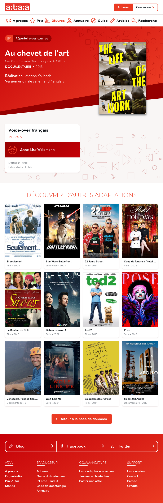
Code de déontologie (51, 485)
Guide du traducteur (51, 476)
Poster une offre (90, 481)
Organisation (14, 476)
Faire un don (136, 471)
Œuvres (55, 20)
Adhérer (123, 7)
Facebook (82, 446)
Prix (36, 20)
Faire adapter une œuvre (96, 471)
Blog (31, 446)
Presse (132, 481)
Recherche (144, 20)
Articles (119, 20)
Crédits (132, 485)
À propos (17, 20)
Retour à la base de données (81, 419)
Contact (132, 476)
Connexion (145, 7)
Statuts (10, 485)
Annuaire (78, 20)
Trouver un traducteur (94, 476)
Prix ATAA (12, 481)
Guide (99, 20)
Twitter (133, 446)
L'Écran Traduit (47, 481)
